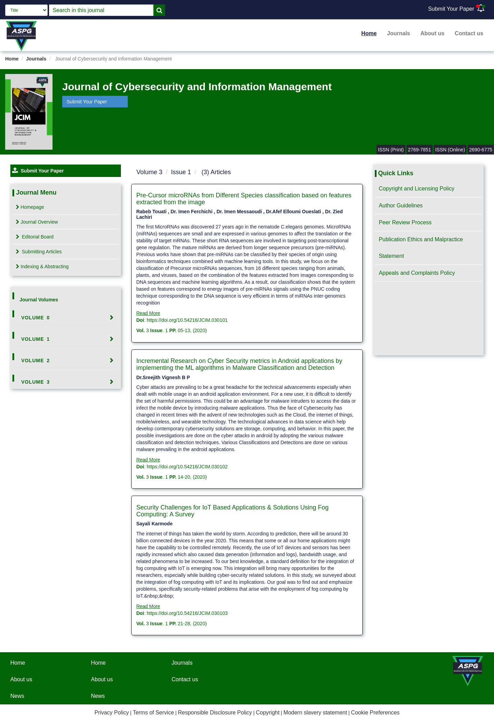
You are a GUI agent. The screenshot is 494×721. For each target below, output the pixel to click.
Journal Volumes (38, 299)
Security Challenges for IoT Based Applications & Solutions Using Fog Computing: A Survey (232, 511)
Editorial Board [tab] (35, 237)
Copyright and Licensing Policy (416, 188)
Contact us (469, 33)
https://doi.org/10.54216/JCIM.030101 (187, 320)
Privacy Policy (111, 712)
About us (432, 33)
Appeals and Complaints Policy (417, 273)
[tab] (65, 317)
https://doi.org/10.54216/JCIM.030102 (187, 466)
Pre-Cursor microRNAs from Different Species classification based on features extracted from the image (243, 199)
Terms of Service (153, 712)
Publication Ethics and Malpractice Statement (421, 247)
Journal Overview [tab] (37, 222)
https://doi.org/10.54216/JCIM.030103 (187, 613)
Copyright (267, 712)
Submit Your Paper (451, 9)
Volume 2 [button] (35, 360)
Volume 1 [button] (35, 339)
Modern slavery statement (315, 712)
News (17, 696)
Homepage (30, 207)
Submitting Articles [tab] (38, 251)
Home (369, 33)
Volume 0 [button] (35, 317)
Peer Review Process (405, 222)
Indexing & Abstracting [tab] (42, 266)
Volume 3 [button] (35, 382)
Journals (398, 33)
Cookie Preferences (375, 712)
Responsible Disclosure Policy (215, 712)
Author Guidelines (400, 205)
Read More (148, 313)
